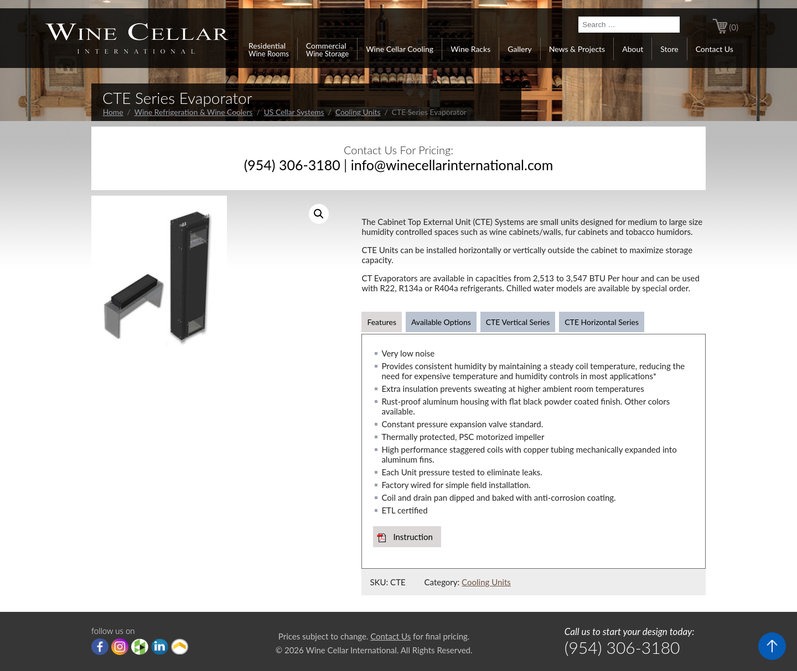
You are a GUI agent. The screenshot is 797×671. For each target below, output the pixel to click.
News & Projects (577, 49)
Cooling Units (358, 112)
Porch (179, 646)
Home (113, 112)
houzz (139, 646)
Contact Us (714, 49)
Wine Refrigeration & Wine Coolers (193, 112)
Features (381, 322)
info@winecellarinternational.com (452, 164)
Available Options (441, 322)
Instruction (412, 537)
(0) (733, 27)
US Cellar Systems (294, 112)
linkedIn (159, 646)
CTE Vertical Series (518, 322)
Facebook (99, 646)
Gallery (519, 49)
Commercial (327, 49)
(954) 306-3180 (292, 164)
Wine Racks (470, 49)
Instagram (119, 646)
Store (669, 49)
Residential (269, 49)
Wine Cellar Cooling (399, 49)
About (632, 49)
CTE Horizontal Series (602, 322)
